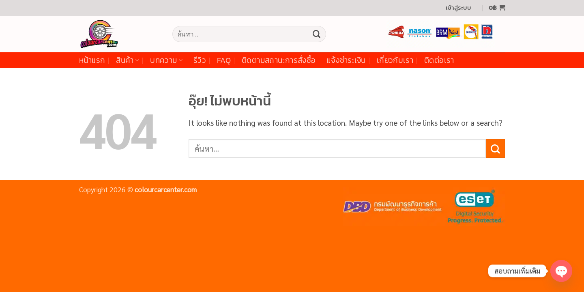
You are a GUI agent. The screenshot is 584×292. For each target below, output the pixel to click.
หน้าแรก (92, 60)
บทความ (166, 60)
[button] (458, 8)
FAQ (224, 60)
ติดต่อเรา (439, 60)
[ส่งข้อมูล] (316, 34)
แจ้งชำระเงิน (345, 60)
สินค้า (127, 60)
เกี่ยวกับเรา (395, 60)
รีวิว (199, 60)
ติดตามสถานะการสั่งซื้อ (279, 60)
